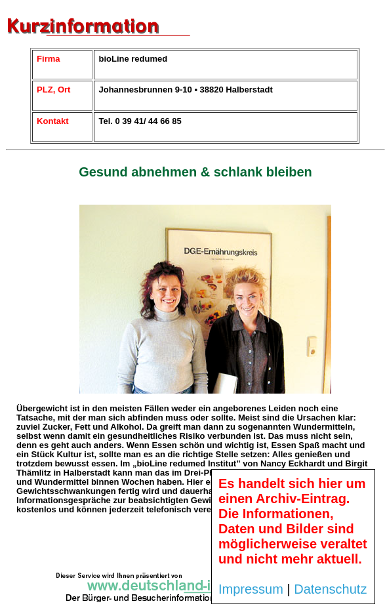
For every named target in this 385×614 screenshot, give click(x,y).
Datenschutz (330, 589)
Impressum (250, 589)
